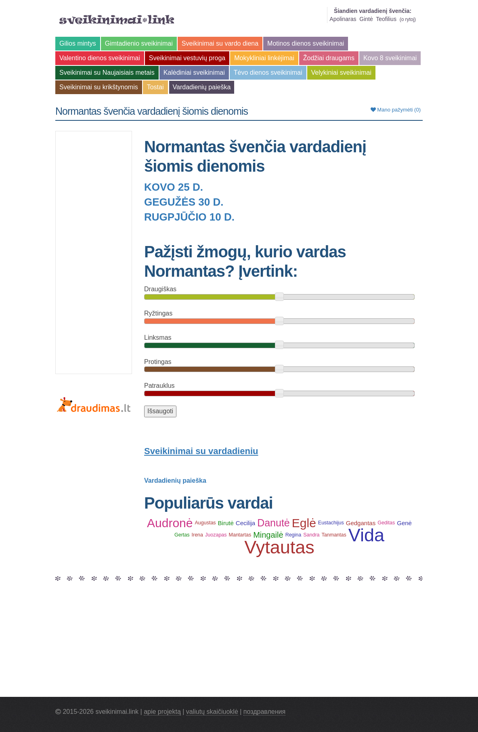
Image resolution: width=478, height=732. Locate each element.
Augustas (205, 523)
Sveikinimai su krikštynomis (98, 87)
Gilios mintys (77, 43)
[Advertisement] (94, 252)
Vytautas (279, 547)
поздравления (264, 711)
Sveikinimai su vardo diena (220, 43)
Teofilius (386, 19)
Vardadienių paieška (202, 87)
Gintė (366, 19)
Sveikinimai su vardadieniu (201, 451)
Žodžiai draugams (328, 58)
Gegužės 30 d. (184, 202)
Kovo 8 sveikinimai (390, 58)
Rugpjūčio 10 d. (189, 217)
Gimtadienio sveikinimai (139, 43)
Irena (197, 535)
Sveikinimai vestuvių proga (187, 58)
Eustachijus (331, 523)
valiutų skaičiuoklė (212, 711)
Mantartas (240, 535)
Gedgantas (360, 523)
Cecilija (245, 523)
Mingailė (268, 534)
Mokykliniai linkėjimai (264, 58)
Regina (293, 535)
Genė (404, 523)
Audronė (170, 523)
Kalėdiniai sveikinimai (194, 72)
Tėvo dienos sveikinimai (268, 72)
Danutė (273, 522)
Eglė (304, 523)
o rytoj (407, 19)
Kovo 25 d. (173, 187)
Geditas (386, 523)
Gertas (182, 535)
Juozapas (216, 535)
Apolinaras (342, 19)
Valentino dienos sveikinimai (99, 58)
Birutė (226, 523)
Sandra (311, 535)
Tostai (155, 87)
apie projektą (162, 711)
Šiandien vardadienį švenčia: (372, 11)
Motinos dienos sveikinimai (305, 43)
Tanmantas (334, 535)
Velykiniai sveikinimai (341, 72)
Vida (366, 535)
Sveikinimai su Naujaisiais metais (107, 72)
